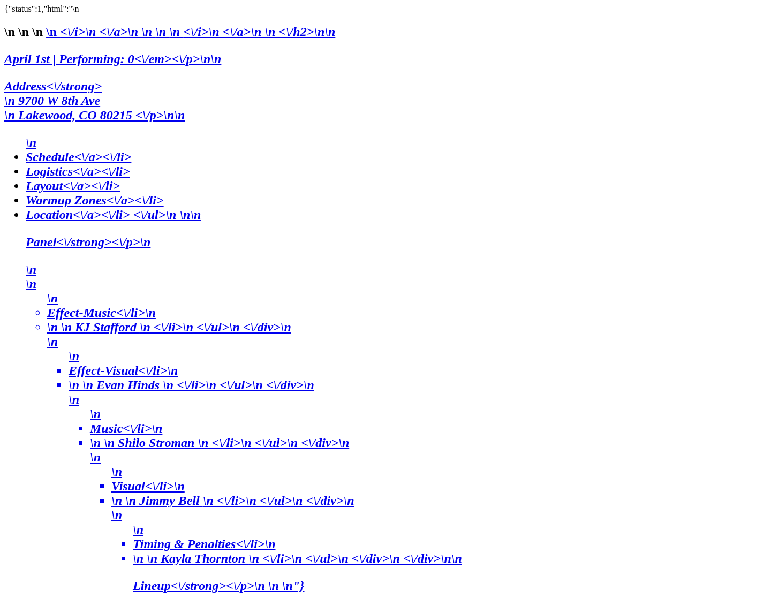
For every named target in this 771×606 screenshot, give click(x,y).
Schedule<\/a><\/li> (78, 157)
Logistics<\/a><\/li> (78, 171)
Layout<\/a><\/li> (73, 186)
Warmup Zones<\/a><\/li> (95, 200)
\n (107, 32)
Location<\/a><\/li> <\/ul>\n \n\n (396, 400)
